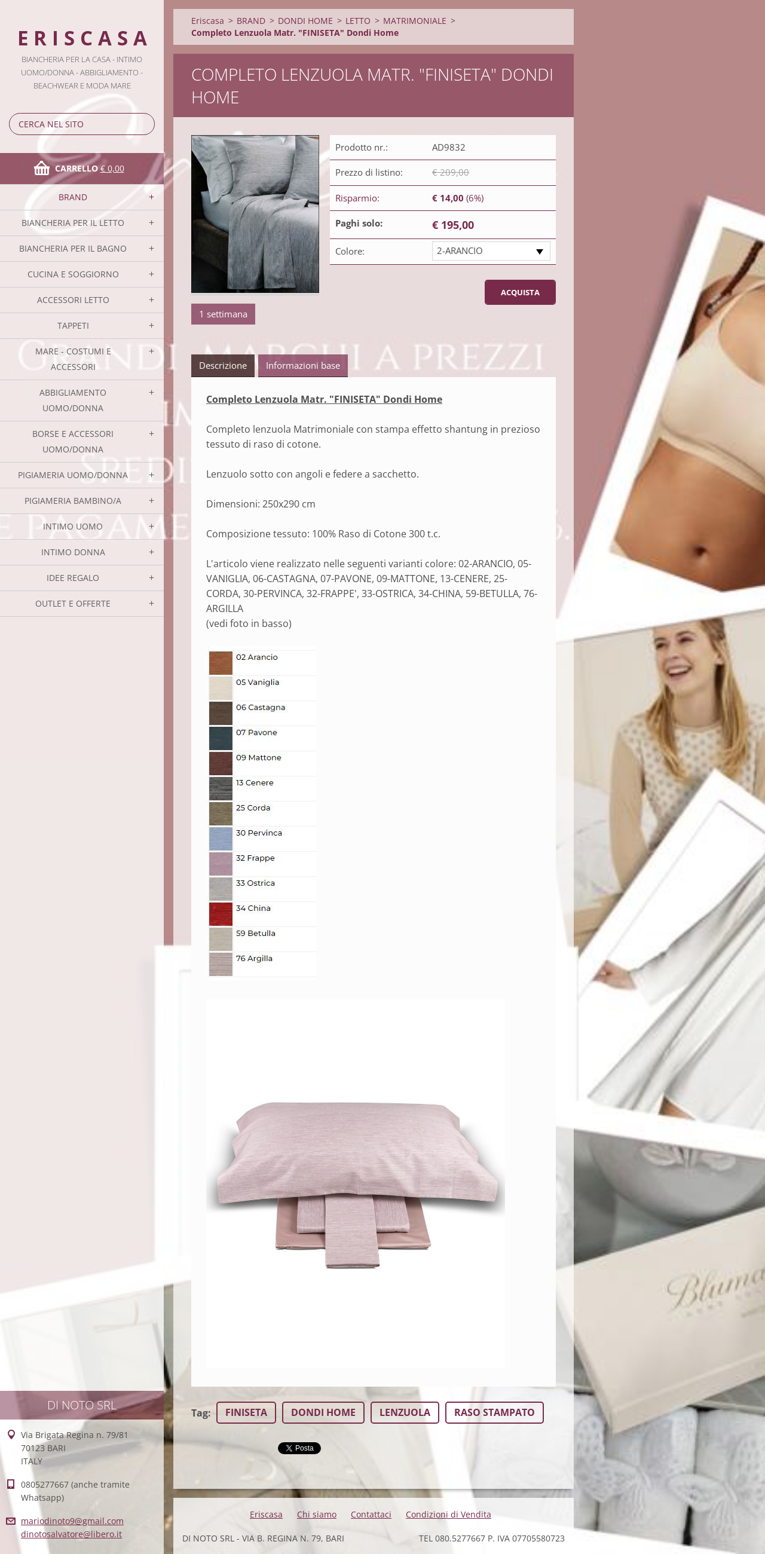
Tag (199, 1413)
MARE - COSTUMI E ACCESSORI (73, 358)
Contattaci (371, 1514)
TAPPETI (73, 325)
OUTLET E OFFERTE (73, 603)
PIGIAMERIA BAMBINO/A (73, 500)
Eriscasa (207, 20)
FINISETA (246, 1412)
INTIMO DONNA (73, 552)
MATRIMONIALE (414, 20)
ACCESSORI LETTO (73, 299)
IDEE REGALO (73, 577)
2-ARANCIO (460, 250)
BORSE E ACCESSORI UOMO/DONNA (73, 441)
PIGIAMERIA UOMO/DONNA (73, 475)
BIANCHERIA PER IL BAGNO (73, 248)
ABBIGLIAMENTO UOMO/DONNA (72, 400)
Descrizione (223, 365)
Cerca (143, 124)
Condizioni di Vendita (448, 1514)
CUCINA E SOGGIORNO (73, 274)
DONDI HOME (305, 20)
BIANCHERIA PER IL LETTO (73, 222)
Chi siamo (316, 1514)
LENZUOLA (405, 1412)
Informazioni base (303, 365)
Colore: (350, 251)
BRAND (73, 197)
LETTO (358, 20)
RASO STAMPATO (494, 1412)
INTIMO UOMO (73, 526)
